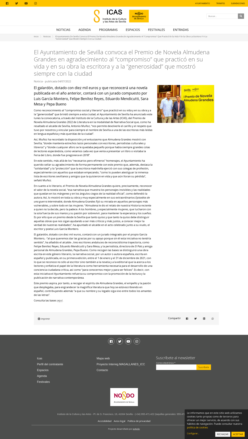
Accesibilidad (105, 421)
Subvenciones (238, 3)
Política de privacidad (138, 421)
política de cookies (197, 427)
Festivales (156, 30)
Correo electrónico (165, 363)
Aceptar (238, 434)
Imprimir (44, 318)
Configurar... (193, 433)
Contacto (102, 370)
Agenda (84, 30)
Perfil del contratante (50, 364)
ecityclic (136, 429)
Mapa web (103, 358)
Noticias (63, 30)
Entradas (181, 30)
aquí (60, 300)
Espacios (133, 30)
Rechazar (222, 434)
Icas (39, 358)
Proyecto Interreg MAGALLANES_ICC (121, 364)
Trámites (220, 3)
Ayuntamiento (202, 3)
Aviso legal (119, 421)
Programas (108, 30)
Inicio (36, 36)
